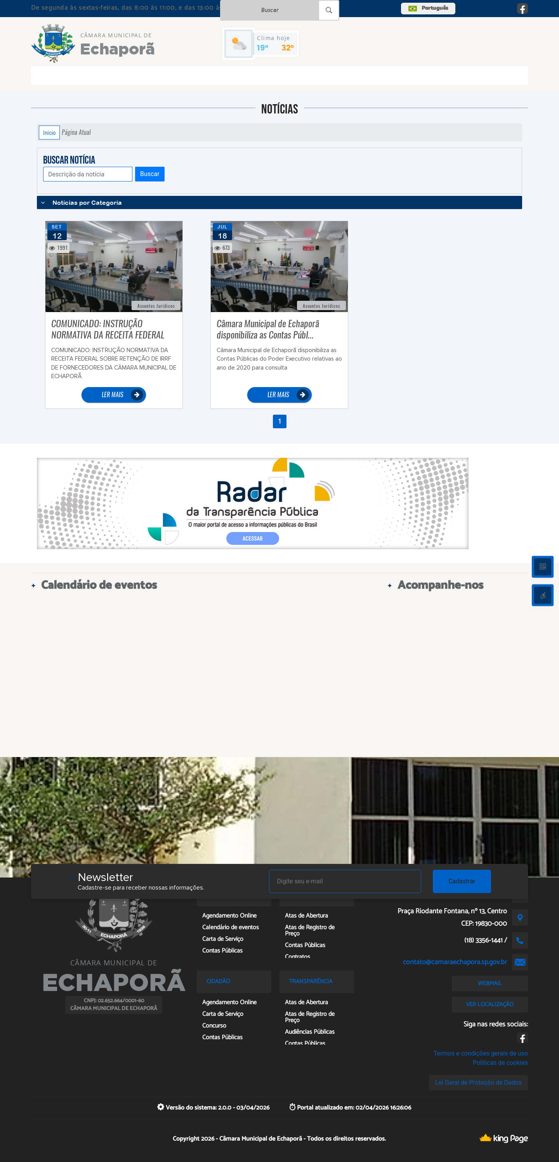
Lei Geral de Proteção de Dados (478, 1082)
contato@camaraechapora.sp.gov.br (455, 962)
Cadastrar (462, 881)
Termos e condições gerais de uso (481, 1053)
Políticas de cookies (500, 1062)
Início (49, 132)
